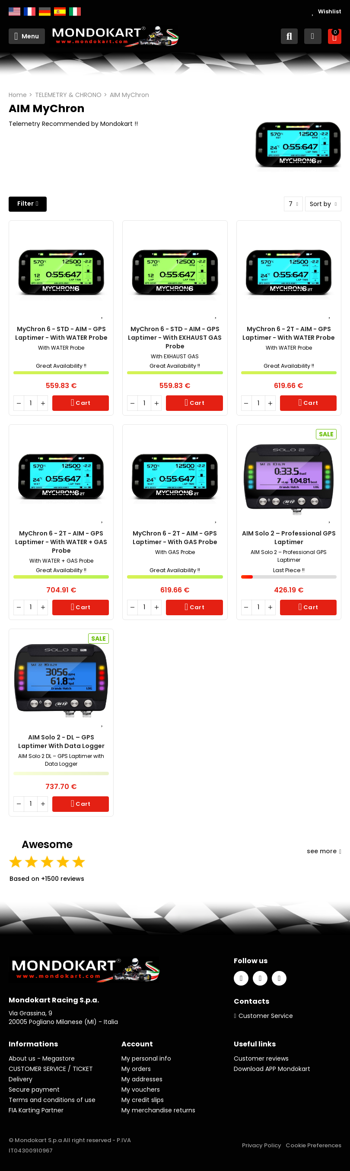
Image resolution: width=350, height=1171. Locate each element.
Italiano (75, 11)
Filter (25, 203)
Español (60, 11)
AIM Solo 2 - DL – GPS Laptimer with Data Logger (61, 741)
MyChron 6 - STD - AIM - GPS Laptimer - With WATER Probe (61, 333)
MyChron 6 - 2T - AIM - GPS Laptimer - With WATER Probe (288, 333)
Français (29, 11)
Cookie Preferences (313, 1145)
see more (324, 851)
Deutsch (45, 11)
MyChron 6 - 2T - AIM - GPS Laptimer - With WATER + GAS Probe (61, 542)
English (14, 11)
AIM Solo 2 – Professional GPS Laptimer (289, 537)
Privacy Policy (261, 1145)
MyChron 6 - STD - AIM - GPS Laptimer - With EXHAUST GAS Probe (175, 338)
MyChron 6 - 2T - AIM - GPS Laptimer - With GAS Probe (175, 537)
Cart (82, 403)
